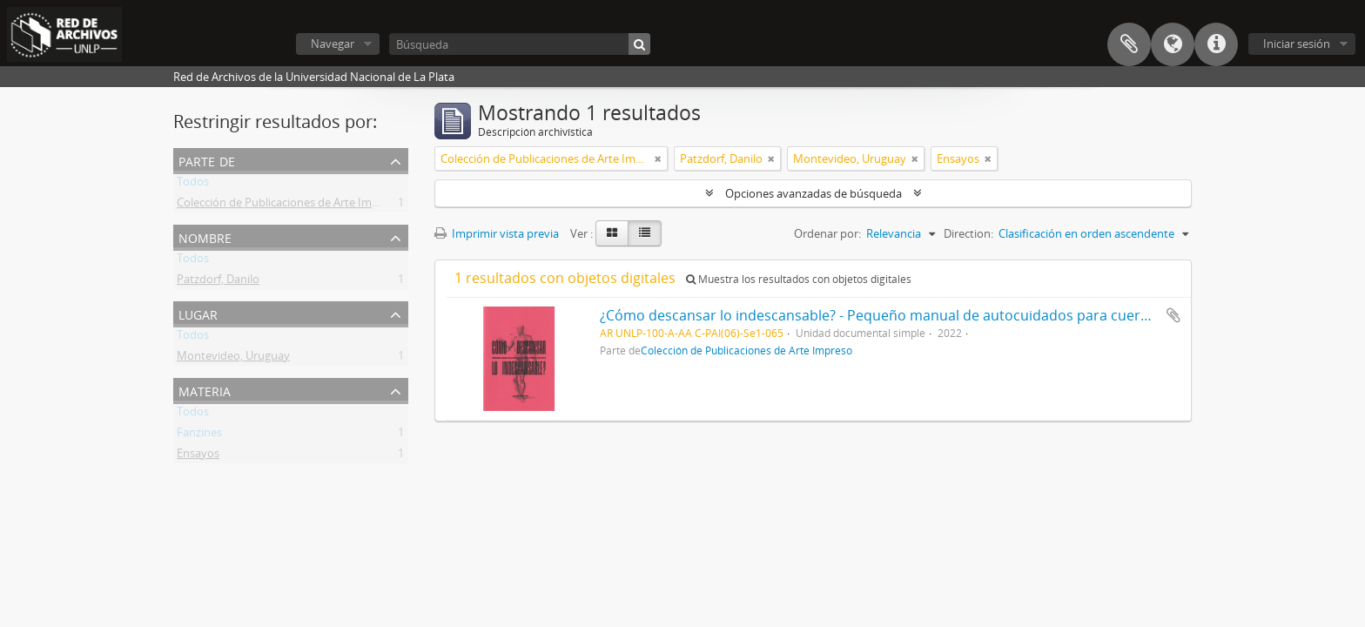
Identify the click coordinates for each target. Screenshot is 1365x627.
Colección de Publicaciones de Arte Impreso (289, 205)
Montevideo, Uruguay (233, 359)
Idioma (1172, 44)
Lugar (198, 313)
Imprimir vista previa (496, 233)
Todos (193, 184)
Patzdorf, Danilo (218, 282)
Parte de (206, 160)
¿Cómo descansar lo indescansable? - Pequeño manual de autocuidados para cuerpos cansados (915, 315)
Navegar (332, 43)
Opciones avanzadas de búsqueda (813, 193)
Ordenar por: (827, 233)
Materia (204, 389)
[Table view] (645, 233)
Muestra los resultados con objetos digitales (798, 279)
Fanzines (199, 435)
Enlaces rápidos (1216, 44)
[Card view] (612, 233)
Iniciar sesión (1296, 43)
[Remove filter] (658, 158)
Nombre (205, 236)
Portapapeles (1129, 44)
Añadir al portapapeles (1173, 315)
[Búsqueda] (519, 44)
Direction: (968, 233)
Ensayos (198, 456)
